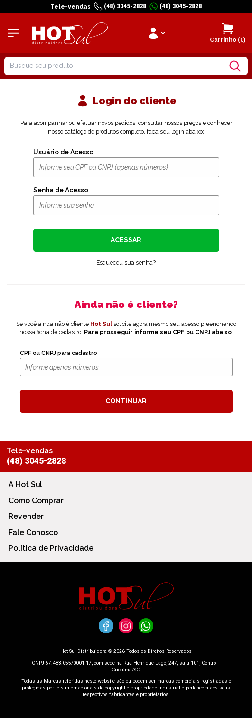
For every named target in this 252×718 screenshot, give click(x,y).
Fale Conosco (33, 532)
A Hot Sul (25, 484)
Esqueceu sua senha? (126, 262)
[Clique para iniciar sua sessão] (156, 33)
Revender (26, 516)
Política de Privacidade (51, 548)
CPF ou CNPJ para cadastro (58, 353)
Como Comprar (36, 500)
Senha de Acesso (60, 190)
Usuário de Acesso (63, 152)
